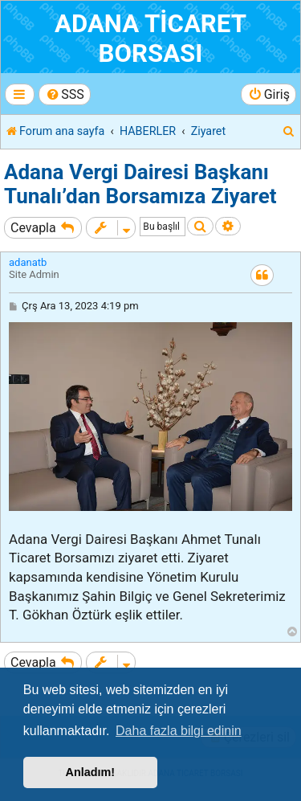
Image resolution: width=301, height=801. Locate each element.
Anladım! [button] (91, 772)
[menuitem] (65, 94)
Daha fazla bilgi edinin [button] (179, 731)
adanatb (28, 262)
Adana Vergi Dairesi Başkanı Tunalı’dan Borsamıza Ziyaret (140, 184)
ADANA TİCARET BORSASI (150, 38)
